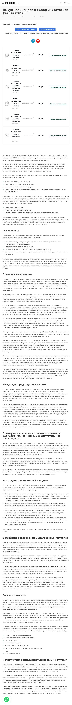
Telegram (33, 41)
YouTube (38, 41)
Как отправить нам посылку (26, 29)
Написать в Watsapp (47, 29)
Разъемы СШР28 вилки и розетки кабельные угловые (16, 134)
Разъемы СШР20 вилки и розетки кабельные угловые (16, 85)
